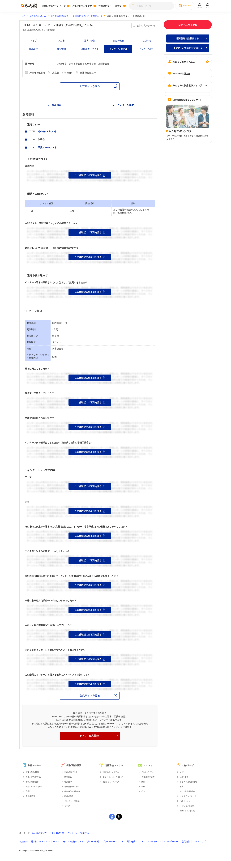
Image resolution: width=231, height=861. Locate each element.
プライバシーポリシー (113, 841)
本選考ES (33, 49)
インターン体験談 (118, 49)
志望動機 (61, 49)
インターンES (146, 49)
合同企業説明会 (56, 832)
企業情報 (186, 841)
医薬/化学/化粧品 (33, 777)
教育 (182, 786)
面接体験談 (118, 40)
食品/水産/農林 (32, 782)
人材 (182, 772)
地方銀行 (68, 777)
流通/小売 (184, 777)
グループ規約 (93, 841)
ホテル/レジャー (187, 801)
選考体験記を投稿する (187, 38)
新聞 (143, 782)
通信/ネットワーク (111, 782)
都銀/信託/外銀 (70, 772)
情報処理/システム (38, 15)
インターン (72, 832)
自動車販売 (30, 796)
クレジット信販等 (72, 801)
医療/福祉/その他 (187, 811)
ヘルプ (56, 841)
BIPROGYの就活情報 (59, 15)
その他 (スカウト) (47, 131)
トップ (22, 15)
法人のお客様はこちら (73, 841)
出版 (143, 786)
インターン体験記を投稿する (187, 47)
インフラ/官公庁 (187, 806)
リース (67, 806)
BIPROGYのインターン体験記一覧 (87, 15)
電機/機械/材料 (32, 772)
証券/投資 (68, 796)
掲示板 (61, 40)
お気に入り (146, 25)
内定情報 (146, 40)
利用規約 (23, 841)
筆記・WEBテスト (47, 147)
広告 (143, 791)
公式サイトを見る (90, 86)
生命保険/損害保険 (72, 791)
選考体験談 (89, 40)
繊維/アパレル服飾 (34, 786)
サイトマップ (199, 841)
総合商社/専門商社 (72, 786)
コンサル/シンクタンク (113, 777)
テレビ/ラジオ (147, 772)
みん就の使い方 (39, 832)
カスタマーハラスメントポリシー (162, 841)
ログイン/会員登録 (97, 735)
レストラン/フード (188, 796)
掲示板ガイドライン (40, 841)
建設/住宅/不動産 (187, 791)
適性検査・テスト (90, 49)
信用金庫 (68, 782)
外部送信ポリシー (135, 841)
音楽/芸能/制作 (147, 777)
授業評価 (84, 832)
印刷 (28, 791)
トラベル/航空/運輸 (188, 782)
